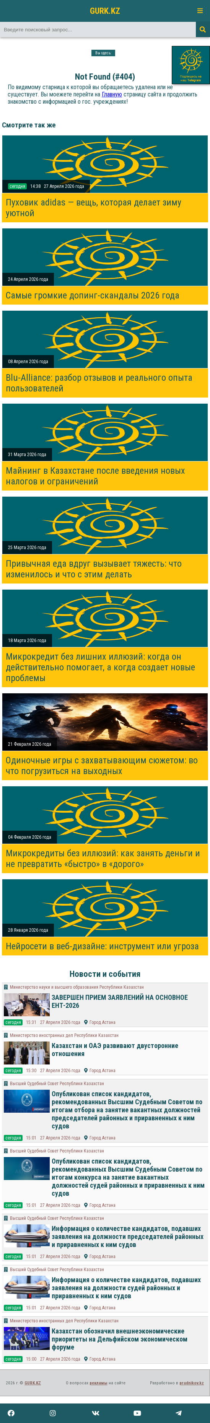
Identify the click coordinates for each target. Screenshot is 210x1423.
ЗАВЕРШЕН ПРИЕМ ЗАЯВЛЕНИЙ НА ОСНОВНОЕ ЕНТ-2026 (120, 1001)
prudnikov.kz (191, 1383)
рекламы (98, 1383)
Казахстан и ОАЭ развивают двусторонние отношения (115, 1050)
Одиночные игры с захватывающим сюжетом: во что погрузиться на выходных (102, 765)
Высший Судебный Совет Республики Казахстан (57, 1083)
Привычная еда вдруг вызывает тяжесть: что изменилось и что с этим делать (94, 569)
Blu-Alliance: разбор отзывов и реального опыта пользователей (99, 383)
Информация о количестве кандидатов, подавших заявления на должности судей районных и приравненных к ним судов (126, 1288)
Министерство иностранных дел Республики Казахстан (64, 1035)
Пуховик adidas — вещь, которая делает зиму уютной (93, 207)
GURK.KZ (105, 11)
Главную (112, 94)
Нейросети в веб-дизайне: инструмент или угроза (102, 946)
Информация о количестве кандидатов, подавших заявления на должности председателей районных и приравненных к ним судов (127, 1236)
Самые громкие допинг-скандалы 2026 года (92, 295)
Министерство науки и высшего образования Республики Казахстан (77, 987)
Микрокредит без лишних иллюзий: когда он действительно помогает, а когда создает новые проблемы (100, 667)
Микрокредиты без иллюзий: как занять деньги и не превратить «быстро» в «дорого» (103, 858)
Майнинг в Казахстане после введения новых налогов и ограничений (95, 476)
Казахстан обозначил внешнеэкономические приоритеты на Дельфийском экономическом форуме (119, 1339)
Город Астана (103, 1022)
